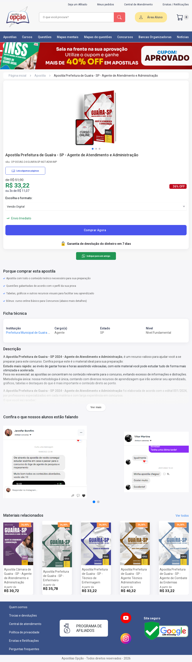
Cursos (27, 37)
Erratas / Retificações (176, 4)
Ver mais (96, 407)
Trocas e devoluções (23, 615)
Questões (45, 37)
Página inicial (17, 75)
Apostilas (10, 37)
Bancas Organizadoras (155, 37)
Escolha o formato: (19, 198)
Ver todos (182, 515)
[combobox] (76, 17)
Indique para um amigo (96, 256)
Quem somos (18, 607)
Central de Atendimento (138, 4)
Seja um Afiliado (77, 4)
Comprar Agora (95, 230)
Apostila (40, 75)
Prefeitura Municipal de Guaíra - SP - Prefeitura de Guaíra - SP (48, 332)
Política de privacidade (24, 632)
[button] (93, 149)
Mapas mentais (67, 37)
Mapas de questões (98, 37)
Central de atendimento (25, 624)
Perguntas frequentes (24, 649)
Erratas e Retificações (24, 640)
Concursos (125, 37)
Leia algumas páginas (25, 170)
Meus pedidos (105, 4)
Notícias (183, 37)
